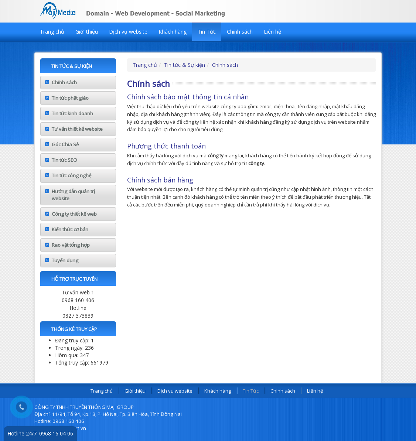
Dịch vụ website (128, 31)
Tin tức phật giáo (70, 98)
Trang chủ (52, 31)
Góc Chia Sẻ (65, 144)
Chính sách (240, 31)
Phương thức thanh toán (166, 145)
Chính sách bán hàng (160, 179)
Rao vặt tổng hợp (71, 245)
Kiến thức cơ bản (70, 229)
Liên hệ (272, 31)
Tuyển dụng (65, 260)
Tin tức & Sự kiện (184, 64)
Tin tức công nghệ (71, 175)
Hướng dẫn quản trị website (73, 195)
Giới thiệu (86, 31)
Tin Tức (207, 31)
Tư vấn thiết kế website (77, 129)
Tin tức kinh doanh (72, 113)
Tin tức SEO (64, 160)
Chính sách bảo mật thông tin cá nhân (188, 96)
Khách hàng (172, 31)
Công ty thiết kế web (74, 214)
